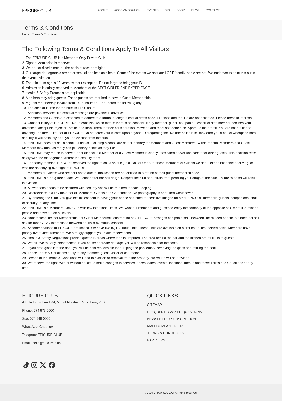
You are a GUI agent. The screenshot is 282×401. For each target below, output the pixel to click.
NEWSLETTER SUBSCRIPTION (171, 319)
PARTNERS (156, 340)
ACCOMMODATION (127, 10)
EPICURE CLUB (45, 58)
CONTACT (213, 10)
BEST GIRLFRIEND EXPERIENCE (124, 88)
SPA (167, 10)
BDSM (181, 10)
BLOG (195, 10)
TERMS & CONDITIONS (165, 333)
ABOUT (103, 10)
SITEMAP (154, 305)
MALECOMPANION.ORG (166, 326)
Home (26, 34)
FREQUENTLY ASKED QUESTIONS (174, 312)
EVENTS (153, 10)
